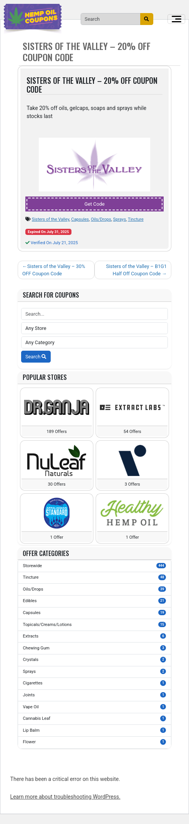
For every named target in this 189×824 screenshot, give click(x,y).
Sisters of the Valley (51, 219)
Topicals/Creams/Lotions (94, 624)
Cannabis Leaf (94, 718)
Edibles (94, 600)
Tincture (136, 219)
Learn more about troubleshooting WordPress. (65, 797)
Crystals (94, 659)
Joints (94, 694)
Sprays (119, 219)
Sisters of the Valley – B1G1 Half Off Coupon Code (136, 269)
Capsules (80, 219)
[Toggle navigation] (176, 19)
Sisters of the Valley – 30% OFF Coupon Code (53, 269)
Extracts (94, 636)
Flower (94, 741)
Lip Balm (94, 730)
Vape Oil (94, 706)
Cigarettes (94, 683)
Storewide (94, 565)
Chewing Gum (94, 648)
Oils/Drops (101, 219)
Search (35, 357)
